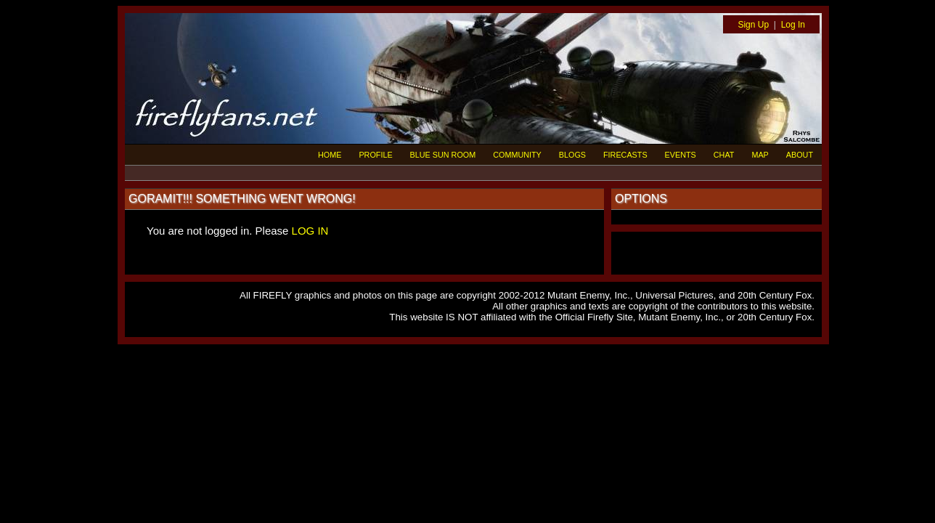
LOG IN (310, 230)
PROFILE (375, 154)
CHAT (724, 154)
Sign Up (753, 25)
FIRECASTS (625, 154)
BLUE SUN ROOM (443, 154)
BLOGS (572, 154)
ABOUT (799, 154)
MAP (759, 154)
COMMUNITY (517, 154)
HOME (329, 154)
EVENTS (680, 154)
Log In (793, 25)
